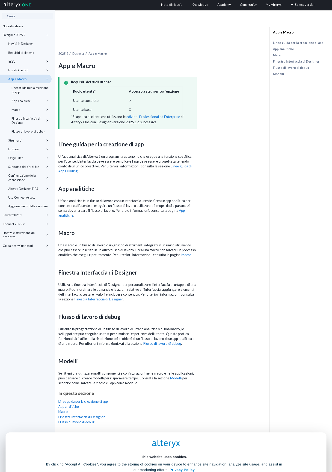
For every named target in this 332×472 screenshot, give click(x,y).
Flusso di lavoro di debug (28, 131)
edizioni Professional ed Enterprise (196, 107)
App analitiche (30, 101)
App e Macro (28, 79)
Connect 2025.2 (25, 224)
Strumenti (28, 140)
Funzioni (28, 149)
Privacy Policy (182, 425)
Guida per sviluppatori (25, 246)
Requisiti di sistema (21, 52)
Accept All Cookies (131, 452)
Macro (30, 110)
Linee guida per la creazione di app (30, 90)
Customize (201, 452)
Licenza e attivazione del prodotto (25, 235)
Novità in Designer (20, 43)
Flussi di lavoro (28, 70)
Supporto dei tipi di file (28, 167)
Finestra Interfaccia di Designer (30, 120)
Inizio (28, 61)
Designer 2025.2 (25, 35)
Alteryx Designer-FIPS (28, 189)
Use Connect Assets (21, 197)
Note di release (13, 26)
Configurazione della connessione (28, 178)
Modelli (219, 368)
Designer (121, 43)
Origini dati (28, 158)
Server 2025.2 (25, 215)
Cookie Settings (164, 438)
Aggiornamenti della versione (27, 206)
